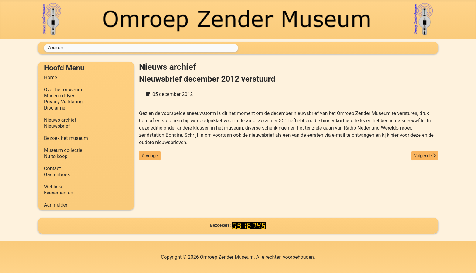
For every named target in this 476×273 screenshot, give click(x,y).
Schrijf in (195, 135)
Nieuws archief (60, 120)
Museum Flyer (59, 96)
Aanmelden (56, 205)
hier (394, 135)
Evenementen (58, 193)
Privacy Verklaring (63, 102)
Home (50, 77)
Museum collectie (63, 150)
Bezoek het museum (66, 138)
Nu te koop (55, 156)
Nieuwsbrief (57, 126)
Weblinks (53, 187)
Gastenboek (57, 174)
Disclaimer (55, 108)
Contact (52, 168)
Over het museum (63, 90)
